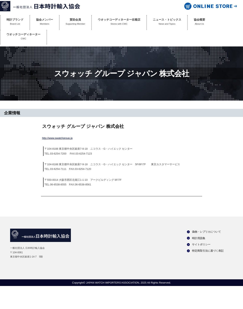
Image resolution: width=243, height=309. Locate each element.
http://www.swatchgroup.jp (57, 138)
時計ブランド (14, 22)
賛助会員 (75, 22)
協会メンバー (44, 22)
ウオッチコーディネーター (23, 37)
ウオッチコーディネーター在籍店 (119, 22)
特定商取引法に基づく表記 (208, 250)
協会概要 (199, 22)
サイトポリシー (201, 244)
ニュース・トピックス (167, 22)
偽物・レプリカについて (206, 231)
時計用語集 (198, 238)
